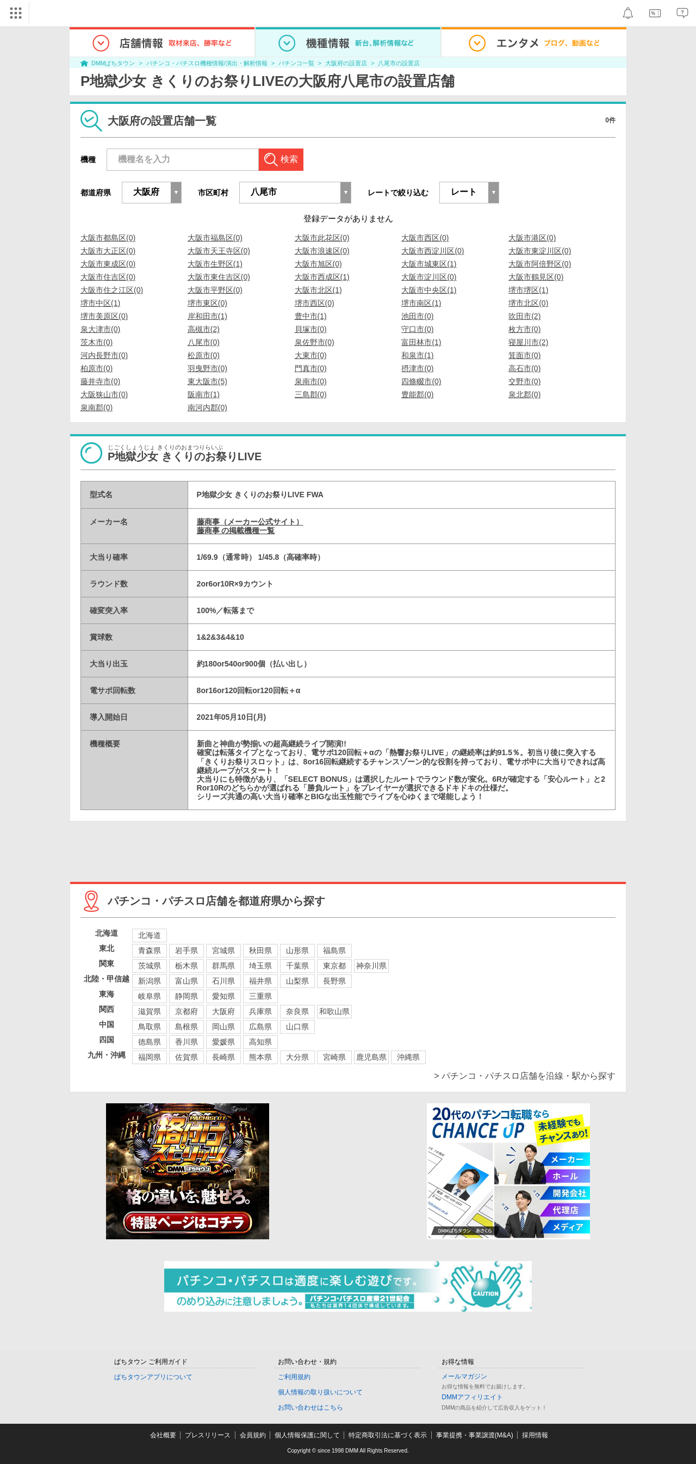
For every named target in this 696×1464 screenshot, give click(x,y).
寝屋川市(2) (528, 342)
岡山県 (223, 1026)
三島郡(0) (311, 394)
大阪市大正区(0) (107, 251)
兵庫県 (260, 1011)
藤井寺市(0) (100, 381)
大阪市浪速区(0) (322, 251)
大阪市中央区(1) (428, 290)
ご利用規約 (294, 1377)
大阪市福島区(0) (215, 238)
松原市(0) (204, 355)
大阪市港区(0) (532, 238)
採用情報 (535, 1435)
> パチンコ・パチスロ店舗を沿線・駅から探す (525, 1075)
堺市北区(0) (528, 303)
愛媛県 (223, 1041)
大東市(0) (311, 355)
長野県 (334, 981)
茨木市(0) (96, 342)
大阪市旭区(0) (318, 264)
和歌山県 (334, 1011)
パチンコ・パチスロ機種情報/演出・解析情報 (207, 63)
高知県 (260, 1041)
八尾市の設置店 (399, 63)
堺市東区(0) (207, 303)
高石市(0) (524, 368)
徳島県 (149, 1041)
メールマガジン (464, 1376)
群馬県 (223, 965)
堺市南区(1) (421, 303)
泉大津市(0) (100, 329)
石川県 (223, 981)
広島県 (260, 1026)
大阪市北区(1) (318, 290)
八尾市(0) (204, 342)
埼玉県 (260, 965)
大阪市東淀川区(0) (539, 251)
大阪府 (223, 1011)
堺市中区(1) (100, 303)
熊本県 (260, 1057)
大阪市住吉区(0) (107, 277)
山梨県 (297, 981)
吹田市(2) (524, 316)
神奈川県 (371, 965)
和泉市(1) (417, 355)
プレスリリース (208, 1435)
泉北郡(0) (524, 394)
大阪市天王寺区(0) (219, 251)
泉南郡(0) (96, 407)
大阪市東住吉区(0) (219, 277)
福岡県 (149, 1057)
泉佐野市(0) (314, 342)
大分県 (297, 1057)
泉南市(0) (311, 381)
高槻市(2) (204, 329)
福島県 (334, 950)
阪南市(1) (204, 394)
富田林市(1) (421, 342)
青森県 (149, 950)
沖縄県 (408, 1057)
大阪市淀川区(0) (428, 277)
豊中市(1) (311, 316)
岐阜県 (149, 996)
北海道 (149, 935)
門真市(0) (311, 368)
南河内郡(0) (207, 407)
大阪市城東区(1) (428, 264)
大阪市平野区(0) (215, 290)
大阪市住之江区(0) (111, 290)
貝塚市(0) (311, 329)
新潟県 (149, 981)
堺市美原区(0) (104, 316)
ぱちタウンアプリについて (153, 1377)
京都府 (186, 1011)
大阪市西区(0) (425, 238)
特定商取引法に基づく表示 (388, 1435)
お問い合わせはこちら (310, 1407)
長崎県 (223, 1057)
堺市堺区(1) (528, 290)
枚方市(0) (524, 329)
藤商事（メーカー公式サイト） (250, 521)
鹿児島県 (371, 1057)
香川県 (186, 1041)
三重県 (260, 996)
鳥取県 (149, 1026)
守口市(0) (417, 329)
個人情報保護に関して (307, 1435)
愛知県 (223, 996)
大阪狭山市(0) (104, 394)
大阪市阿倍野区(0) (539, 264)
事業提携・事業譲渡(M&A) (474, 1435)
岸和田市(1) (207, 316)
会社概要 (163, 1435)
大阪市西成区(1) (322, 277)
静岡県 (186, 996)
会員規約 (253, 1435)
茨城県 (149, 965)
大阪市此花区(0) (322, 238)
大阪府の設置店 (346, 63)
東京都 (334, 965)
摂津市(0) (417, 368)
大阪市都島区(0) (107, 238)
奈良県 (297, 1011)
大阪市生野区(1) (215, 264)
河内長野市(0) (104, 355)
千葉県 (297, 965)
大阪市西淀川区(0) (432, 251)
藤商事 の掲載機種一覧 (236, 530)
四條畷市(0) (421, 381)
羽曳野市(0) (207, 368)
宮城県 (223, 950)
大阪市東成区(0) (107, 264)
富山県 (186, 981)
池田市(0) (417, 316)
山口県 (297, 1026)
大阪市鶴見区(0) (535, 277)
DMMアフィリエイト (472, 1397)
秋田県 (260, 950)
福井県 (260, 981)
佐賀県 (186, 1057)
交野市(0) (524, 381)
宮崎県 (334, 1057)
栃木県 (186, 965)
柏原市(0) (96, 368)
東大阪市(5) (207, 381)
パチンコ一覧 (296, 63)
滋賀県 (149, 1011)
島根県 (186, 1026)
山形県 (297, 950)
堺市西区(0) (314, 303)
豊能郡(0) (417, 394)
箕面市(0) (524, 355)
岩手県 (186, 950)
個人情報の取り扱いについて (320, 1392)
